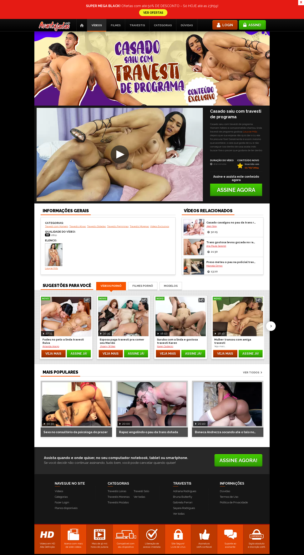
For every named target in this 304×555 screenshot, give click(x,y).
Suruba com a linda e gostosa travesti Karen (177, 322)
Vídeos (97, 6)
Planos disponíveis (66, 489)
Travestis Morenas (139, 207)
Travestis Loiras (117, 472)
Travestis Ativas (77, 207)
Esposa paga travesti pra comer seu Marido (122, 322)
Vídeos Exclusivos (159, 207)
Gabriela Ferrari (182, 483)
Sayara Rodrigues (184, 489)
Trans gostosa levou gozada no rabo (231, 223)
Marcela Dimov (214, 247)
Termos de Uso (229, 477)
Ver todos (251, 353)
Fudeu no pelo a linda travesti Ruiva (63, 322)
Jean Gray (211, 207)
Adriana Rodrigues (184, 472)
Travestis (137, 6)
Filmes (116, 6)
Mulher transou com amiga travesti (232, 322)
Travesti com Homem (56, 207)
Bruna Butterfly (182, 477)
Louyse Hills (250, 112)
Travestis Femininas (117, 207)
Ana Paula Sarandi (216, 227)
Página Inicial (82, 6)
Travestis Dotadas (96, 207)
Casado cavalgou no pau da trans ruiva (231, 203)
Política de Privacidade (234, 483)
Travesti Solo (141, 472)
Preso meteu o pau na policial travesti (231, 243)
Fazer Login (62, 483)
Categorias (163, 6)
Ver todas (139, 477)
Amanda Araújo (50, 327)
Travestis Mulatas (118, 483)
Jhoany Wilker (107, 327)
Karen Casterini (165, 327)
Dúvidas (187, 6)
